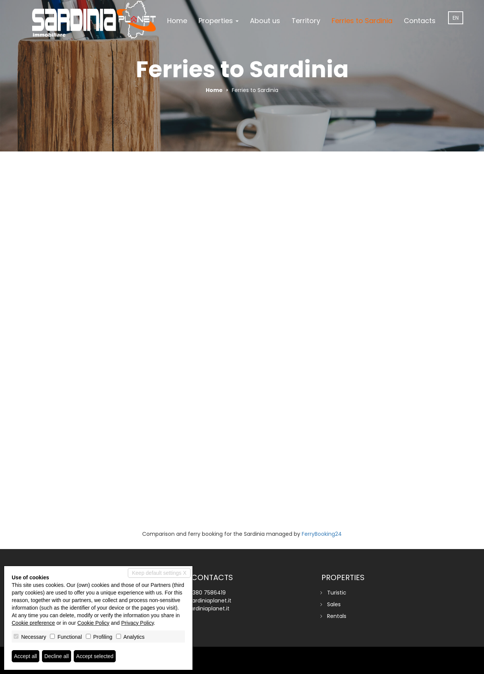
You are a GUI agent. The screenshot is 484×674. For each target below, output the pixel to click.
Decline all (56, 656)
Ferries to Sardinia (362, 20)
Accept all (25, 656)
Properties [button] (219, 20)
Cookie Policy (94, 623)
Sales (334, 604)
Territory (306, 20)
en (456, 18)
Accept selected (94, 656)
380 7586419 (209, 592)
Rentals (336, 616)
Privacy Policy (137, 623)
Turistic (336, 592)
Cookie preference (33, 623)
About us (265, 20)
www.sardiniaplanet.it (202, 608)
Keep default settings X (159, 573)
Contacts (420, 20)
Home (177, 20)
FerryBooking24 (322, 534)
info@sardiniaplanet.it (202, 600)
